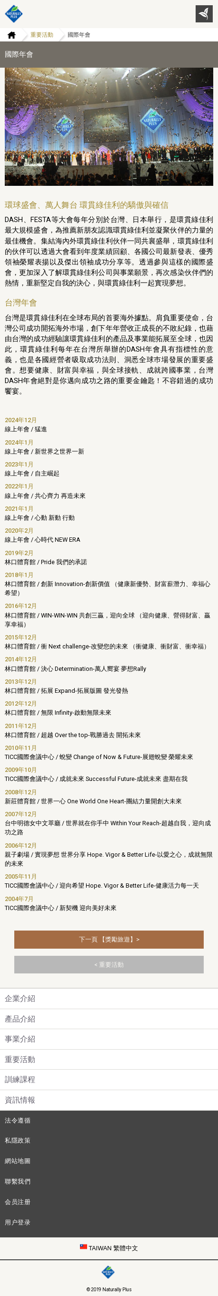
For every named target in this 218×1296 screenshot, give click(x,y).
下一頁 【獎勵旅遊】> (109, 939)
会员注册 (18, 1201)
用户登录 (18, 1222)
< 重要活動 (109, 964)
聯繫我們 (18, 1181)
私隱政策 (18, 1140)
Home (8, 35)
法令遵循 (18, 1120)
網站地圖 (18, 1160)
